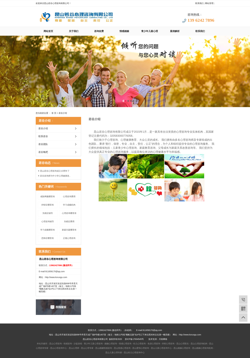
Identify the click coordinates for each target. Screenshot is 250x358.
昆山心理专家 (87, 348)
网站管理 (209, 3)
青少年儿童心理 (149, 31)
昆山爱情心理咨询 (140, 348)
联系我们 (199, 3)
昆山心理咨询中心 (58, 348)
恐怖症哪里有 (47, 238)
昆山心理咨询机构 (199, 343)
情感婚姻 (124, 31)
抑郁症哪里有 (47, 205)
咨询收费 (99, 31)
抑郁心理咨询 (168, 343)
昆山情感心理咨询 (122, 348)
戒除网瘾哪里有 (47, 196)
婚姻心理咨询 (110, 343)
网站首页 (48, 31)
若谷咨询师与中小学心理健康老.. (55, 176)
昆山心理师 (74, 348)
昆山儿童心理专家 (113, 352)
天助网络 (163, 339)
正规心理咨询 (69, 238)
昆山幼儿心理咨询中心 (134, 352)
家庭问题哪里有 (69, 230)
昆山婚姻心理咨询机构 (202, 348)
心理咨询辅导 (47, 221)
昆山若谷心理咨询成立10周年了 (54, 171)
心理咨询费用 (69, 196)
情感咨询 (68, 343)
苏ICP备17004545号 (134, 339)
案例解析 (175, 31)
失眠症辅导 (47, 213)
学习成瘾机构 (69, 205)
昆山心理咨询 (55, 343)
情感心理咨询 (125, 343)
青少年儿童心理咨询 (93, 343)
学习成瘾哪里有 (47, 230)
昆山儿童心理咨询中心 (161, 348)
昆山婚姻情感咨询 (103, 348)
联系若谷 (43, 136)
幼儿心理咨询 (139, 343)
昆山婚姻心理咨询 (182, 348)
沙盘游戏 (78, 343)
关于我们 (73, 31)
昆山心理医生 (182, 343)
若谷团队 (43, 144)
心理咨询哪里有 (69, 213)
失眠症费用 (69, 221)
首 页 (53, 113)
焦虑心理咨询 (154, 343)
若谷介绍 (43, 128)
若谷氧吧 (43, 152)
